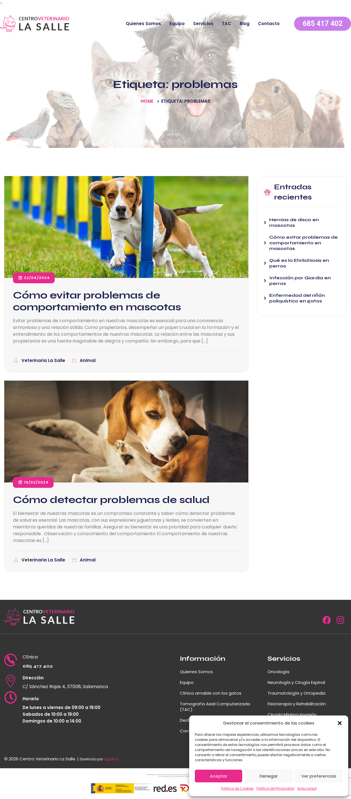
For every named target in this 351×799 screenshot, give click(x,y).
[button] (340, 723)
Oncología (278, 672)
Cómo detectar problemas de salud (111, 500)
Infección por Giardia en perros (300, 280)
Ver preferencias (318, 776)
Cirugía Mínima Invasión (292, 714)
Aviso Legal (307, 788)
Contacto (269, 24)
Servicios (203, 24)
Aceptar (218, 776)
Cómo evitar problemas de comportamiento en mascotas (97, 301)
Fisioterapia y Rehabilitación (297, 704)
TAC (226, 24)
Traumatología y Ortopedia (296, 693)
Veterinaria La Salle (43, 360)
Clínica (30, 657)
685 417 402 (323, 23)
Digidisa (111, 759)
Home (147, 101)
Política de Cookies (237, 788)
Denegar (269, 776)
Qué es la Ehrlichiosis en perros (299, 263)
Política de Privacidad (275, 788)
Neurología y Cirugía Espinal (296, 682)
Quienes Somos (143, 24)
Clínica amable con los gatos (210, 693)
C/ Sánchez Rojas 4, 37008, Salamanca (65, 687)
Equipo (177, 24)
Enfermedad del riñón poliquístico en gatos (297, 298)
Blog (245, 24)
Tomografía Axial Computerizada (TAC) (215, 706)
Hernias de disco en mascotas (294, 222)
